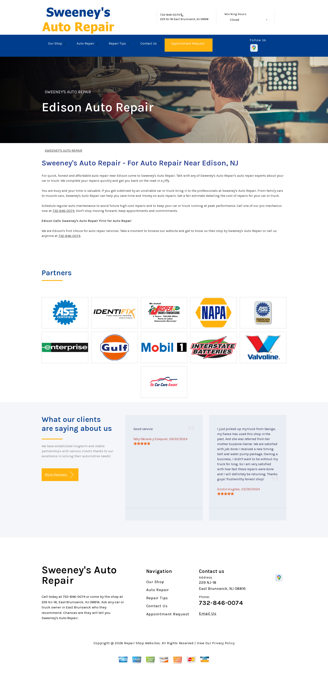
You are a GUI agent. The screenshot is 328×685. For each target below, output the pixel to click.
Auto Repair (85, 43)
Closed (234, 20)
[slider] (141, 443)
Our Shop (55, 43)
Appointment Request (188, 43)
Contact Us (148, 43)
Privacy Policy (223, 643)
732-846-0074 (170, 15)
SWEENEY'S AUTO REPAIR (68, 92)
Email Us (207, 614)
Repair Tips (117, 43)
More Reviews (59, 474)
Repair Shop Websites (142, 643)
